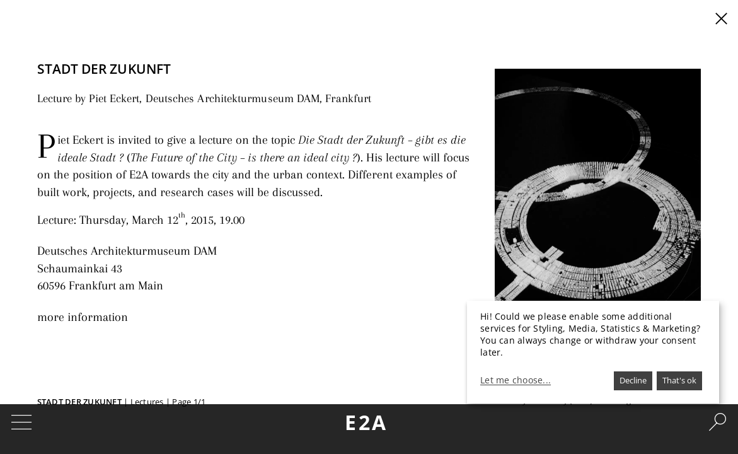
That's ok (679, 380)
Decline (633, 380)
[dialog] (593, 352)
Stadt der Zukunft (79, 401)
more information (77, 302)
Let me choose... (515, 380)
